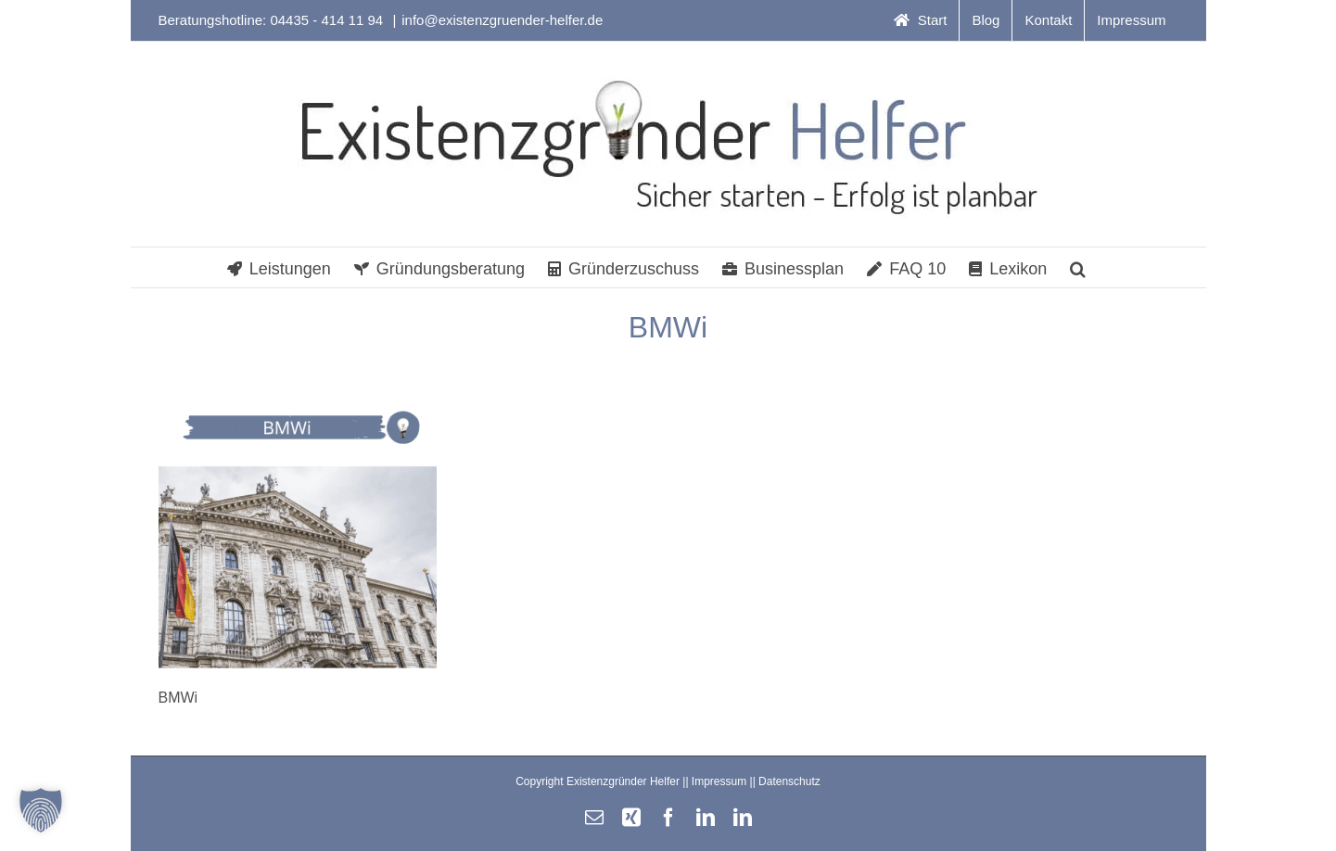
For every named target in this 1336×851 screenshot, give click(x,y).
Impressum (719, 781)
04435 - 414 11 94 (328, 20)
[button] (1078, 267)
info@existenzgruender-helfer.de (502, 20)
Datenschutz (789, 781)
